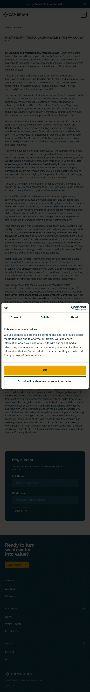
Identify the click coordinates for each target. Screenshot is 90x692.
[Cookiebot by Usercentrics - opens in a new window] (71, 308)
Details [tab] (45, 317)
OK (45, 370)
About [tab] (74, 317)
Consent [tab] (16, 317)
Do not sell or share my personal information (45, 381)
